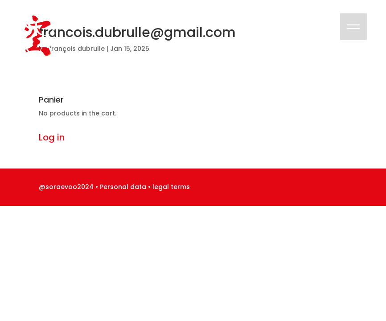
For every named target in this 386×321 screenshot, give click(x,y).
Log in (52, 137)
